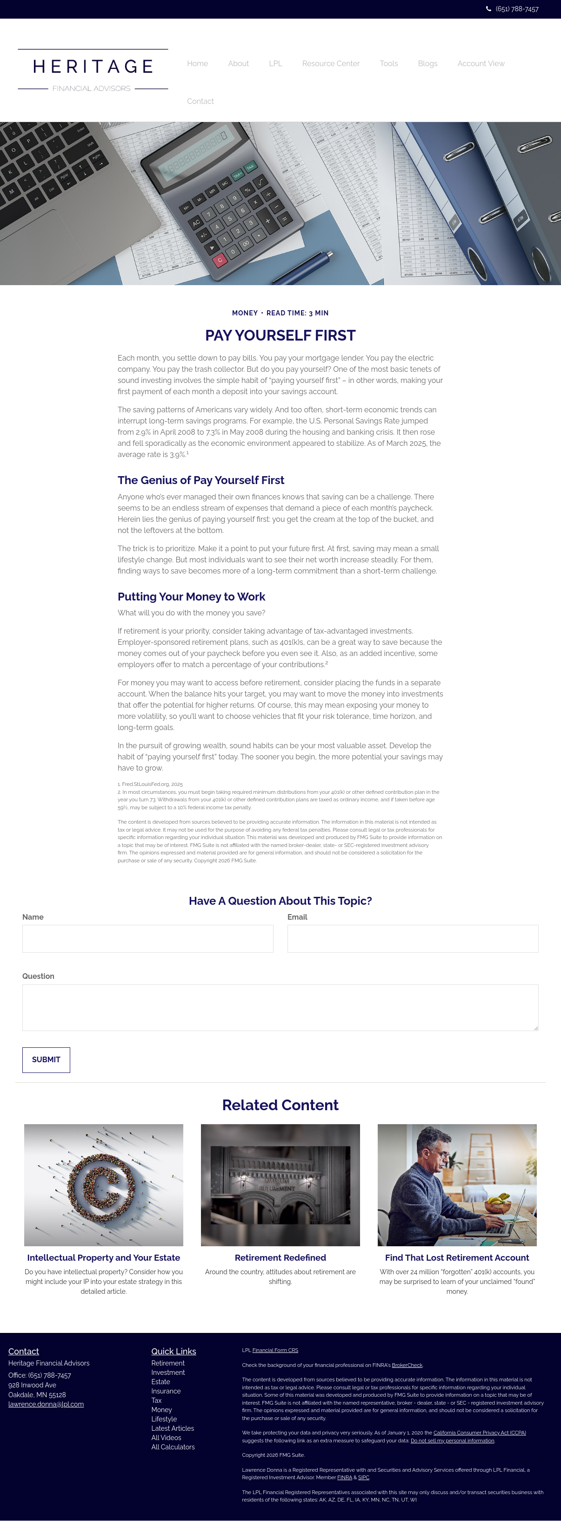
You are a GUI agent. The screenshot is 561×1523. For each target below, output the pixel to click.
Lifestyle (164, 1421)
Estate (161, 1384)
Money (162, 1412)
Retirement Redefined (281, 1260)
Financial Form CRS (275, 1353)
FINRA (344, 1480)
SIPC (363, 1480)
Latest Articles (173, 1430)
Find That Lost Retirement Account (457, 1260)
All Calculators (173, 1449)
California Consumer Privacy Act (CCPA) (480, 1436)
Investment (168, 1375)
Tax (157, 1403)
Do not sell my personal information (452, 1443)
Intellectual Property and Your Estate (103, 1260)
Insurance (166, 1393)
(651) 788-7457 (512, 9)
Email (297, 919)
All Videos (166, 1440)
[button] (243, 51)
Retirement (168, 1365)
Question (38, 979)
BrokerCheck (407, 1368)
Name (33, 919)
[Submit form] (46, 1063)
